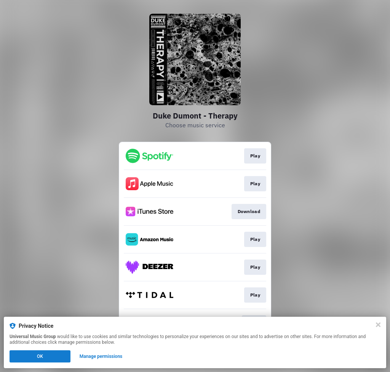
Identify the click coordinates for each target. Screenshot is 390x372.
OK (40, 356)
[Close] (378, 325)
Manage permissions (101, 356)
